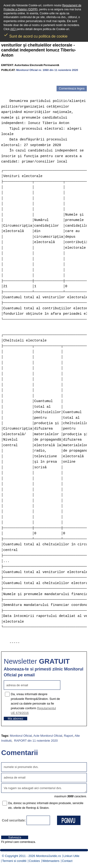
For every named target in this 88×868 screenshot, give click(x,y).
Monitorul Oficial (21, 735)
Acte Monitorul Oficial (47, 735)
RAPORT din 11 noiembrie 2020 (35, 740)
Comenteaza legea (71, 88)
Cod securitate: (14, 820)
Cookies (34, 861)
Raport (68, 735)
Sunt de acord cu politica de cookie (36, 34)
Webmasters (51, 861)
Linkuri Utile (71, 856)
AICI (13, 29)
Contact (67, 861)
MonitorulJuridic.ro (48, 856)
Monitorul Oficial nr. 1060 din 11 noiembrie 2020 (47, 69)
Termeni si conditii (14, 861)
